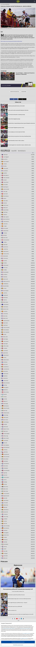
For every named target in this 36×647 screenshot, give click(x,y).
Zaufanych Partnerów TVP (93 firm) (25, 628)
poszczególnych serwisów (26, 633)
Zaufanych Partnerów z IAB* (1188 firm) (9, 628)
